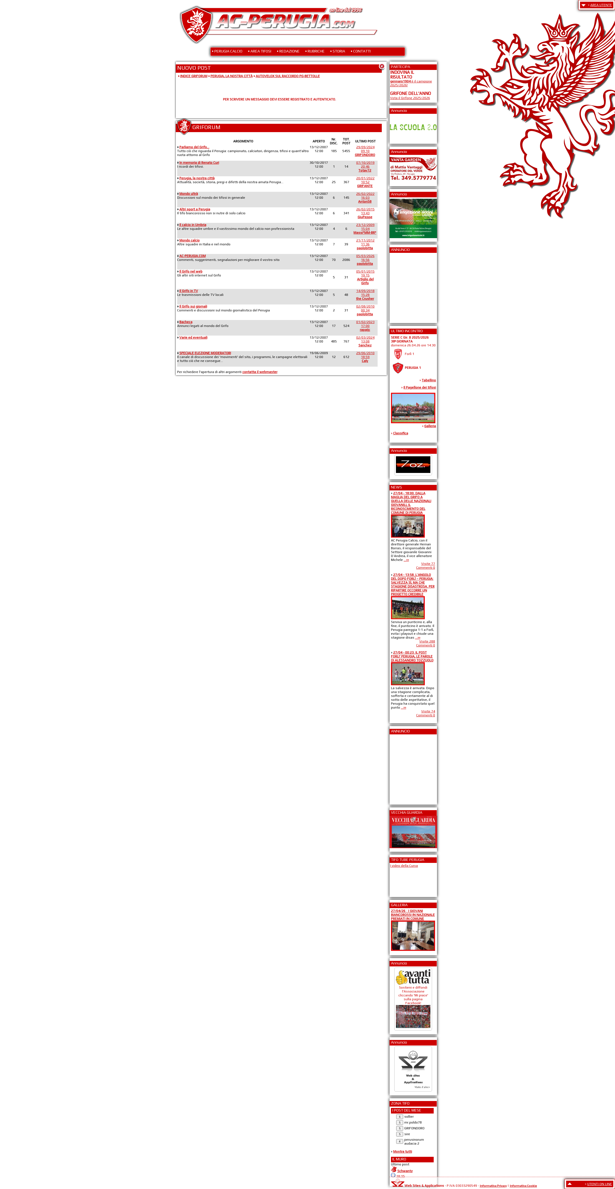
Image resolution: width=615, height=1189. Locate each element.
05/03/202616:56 (365, 260)
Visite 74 (428, 711)
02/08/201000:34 (365, 310)
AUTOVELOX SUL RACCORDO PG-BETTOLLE (288, 76)
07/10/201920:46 (365, 166)
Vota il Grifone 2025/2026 (410, 98)
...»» (406, 560)
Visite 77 (428, 564)
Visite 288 (427, 641)
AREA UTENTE (601, 5)
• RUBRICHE (315, 51)
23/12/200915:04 (364, 229)
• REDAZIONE (288, 51)
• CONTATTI (361, 51)
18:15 (400, 1176)
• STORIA (337, 51)
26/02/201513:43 (365, 213)
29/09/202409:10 (365, 151)
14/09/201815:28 (365, 295)
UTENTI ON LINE (599, 1184)
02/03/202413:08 (365, 341)
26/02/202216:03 (365, 197)
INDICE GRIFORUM (193, 76)
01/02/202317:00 (365, 326)
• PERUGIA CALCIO (227, 51)
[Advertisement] (406, 286)
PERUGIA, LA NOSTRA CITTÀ (231, 76)
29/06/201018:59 (365, 357)
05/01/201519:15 (365, 277)
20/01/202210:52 (365, 182)
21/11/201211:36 (365, 244)
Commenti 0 (425, 568)
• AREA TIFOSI (259, 51)
